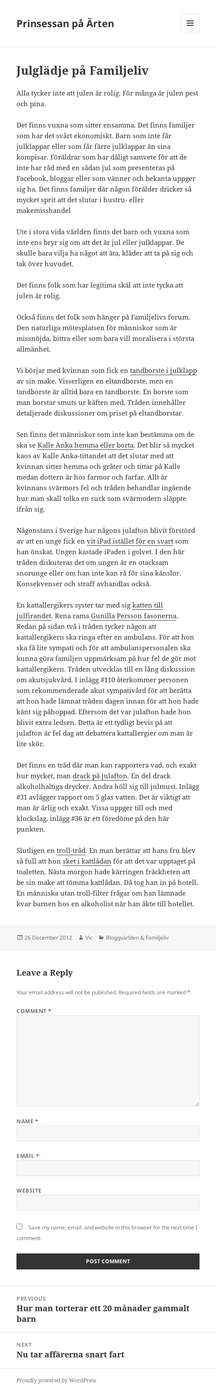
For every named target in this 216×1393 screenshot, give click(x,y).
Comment (33, 1011)
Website (28, 1190)
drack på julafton (100, 775)
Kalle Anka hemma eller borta (85, 444)
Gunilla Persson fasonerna (133, 615)
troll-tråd (71, 850)
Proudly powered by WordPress (56, 1380)
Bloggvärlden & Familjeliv (137, 937)
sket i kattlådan (87, 861)
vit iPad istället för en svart (130, 540)
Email (27, 1156)
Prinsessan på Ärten (65, 23)
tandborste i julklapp (163, 370)
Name (27, 1121)
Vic (89, 937)
